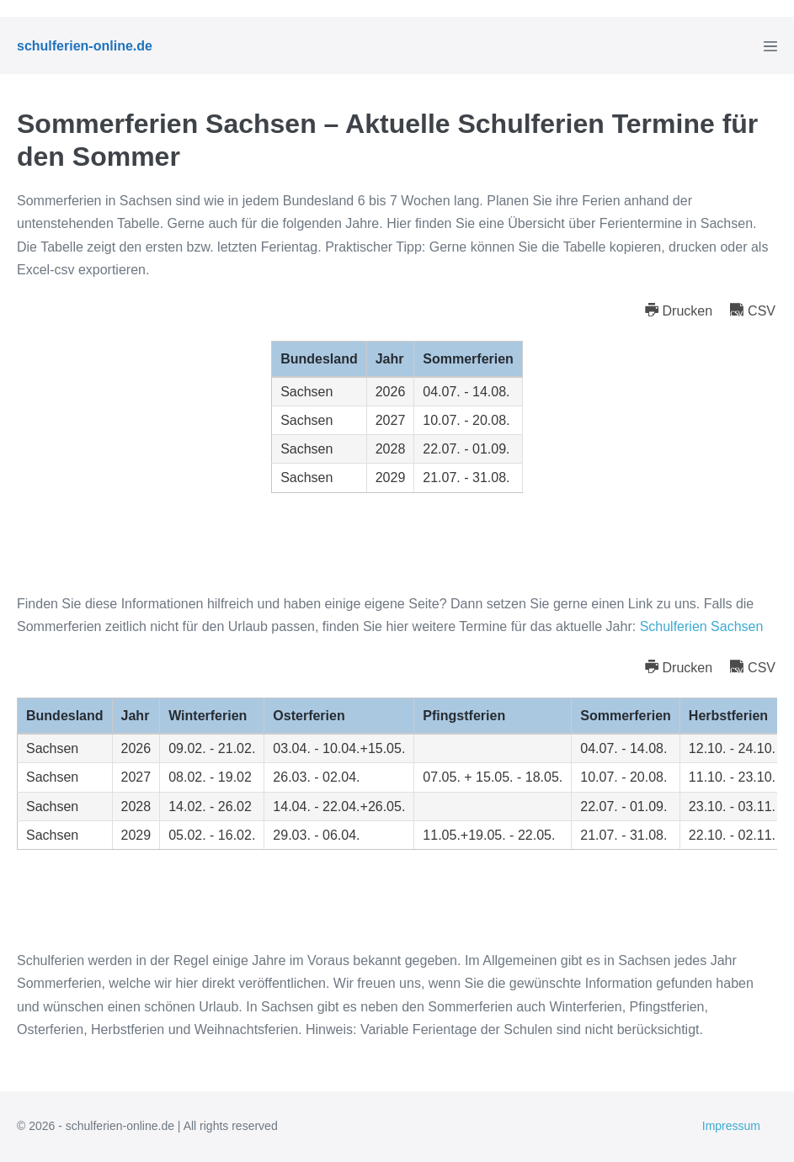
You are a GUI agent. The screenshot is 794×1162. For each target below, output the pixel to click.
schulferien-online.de (84, 46)
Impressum (731, 1126)
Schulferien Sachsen (702, 626)
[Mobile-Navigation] (770, 45)
